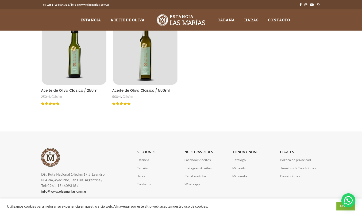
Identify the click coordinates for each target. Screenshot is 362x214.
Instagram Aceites (198, 168)
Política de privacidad (295, 160)
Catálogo (239, 160)
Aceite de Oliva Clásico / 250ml (69, 90)
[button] (348, 200)
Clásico (56, 97)
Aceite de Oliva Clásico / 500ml (141, 90)
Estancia (143, 160)
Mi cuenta (239, 176)
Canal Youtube (195, 176)
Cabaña (142, 168)
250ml (45, 97)
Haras (141, 176)
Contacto (144, 184)
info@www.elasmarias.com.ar (64, 191)
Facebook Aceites (198, 160)
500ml (116, 97)
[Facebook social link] (300, 5)
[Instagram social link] (306, 5)
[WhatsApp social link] (318, 5)
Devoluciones (290, 176)
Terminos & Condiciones (298, 168)
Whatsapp (192, 184)
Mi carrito (239, 168)
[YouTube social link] (312, 5)
